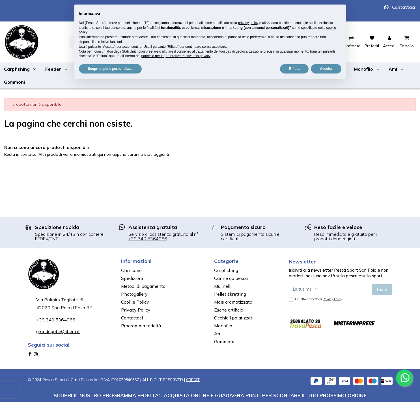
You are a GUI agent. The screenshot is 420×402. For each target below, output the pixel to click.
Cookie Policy (135, 302)
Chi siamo (131, 270)
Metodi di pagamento (143, 286)
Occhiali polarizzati (233, 318)
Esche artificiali (229, 310)
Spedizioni (132, 278)
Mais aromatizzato (233, 302)
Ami (218, 333)
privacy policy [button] (248, 23)
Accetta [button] (326, 69)
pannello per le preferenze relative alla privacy (176, 56)
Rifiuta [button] (294, 69)
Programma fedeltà (141, 325)
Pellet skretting (230, 294)
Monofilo (223, 325)
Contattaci (403, 7)
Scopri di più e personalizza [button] (110, 69)
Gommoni (224, 341)
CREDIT (193, 379)
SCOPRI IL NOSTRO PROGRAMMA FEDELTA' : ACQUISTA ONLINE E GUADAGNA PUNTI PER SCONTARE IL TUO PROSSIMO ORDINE (210, 395)
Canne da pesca (231, 278)
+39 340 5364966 (147, 238)
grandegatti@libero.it (58, 331)
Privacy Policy (135, 310)
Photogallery (134, 294)
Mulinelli (222, 286)
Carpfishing (226, 270)
